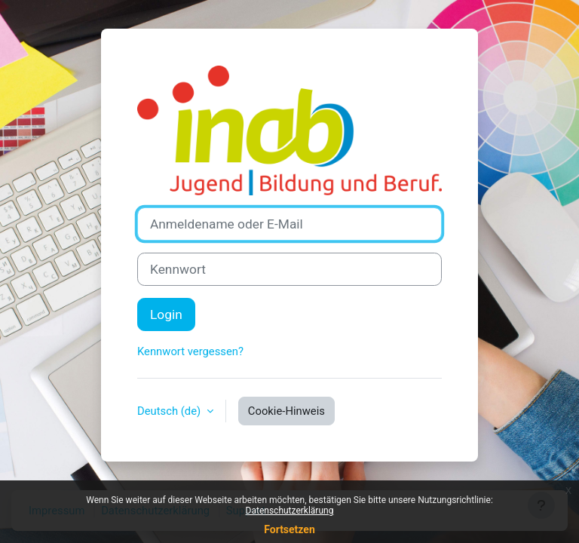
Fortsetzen (289, 529)
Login (166, 314)
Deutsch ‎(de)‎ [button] (170, 411)
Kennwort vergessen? (190, 351)
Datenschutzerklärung (290, 510)
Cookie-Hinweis (286, 411)
